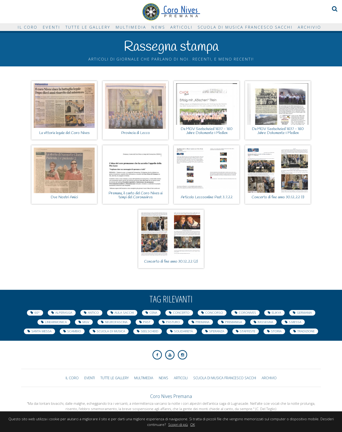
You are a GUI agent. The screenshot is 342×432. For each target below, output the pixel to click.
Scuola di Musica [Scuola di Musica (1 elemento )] (111, 331)
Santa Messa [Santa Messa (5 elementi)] (41, 331)
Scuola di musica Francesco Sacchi (245, 27)
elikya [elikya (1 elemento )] (276, 312)
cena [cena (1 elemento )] (153, 312)
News (158, 27)
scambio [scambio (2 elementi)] (74, 331)
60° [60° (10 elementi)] (37, 312)
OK (192, 424)
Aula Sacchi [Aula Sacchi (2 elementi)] (124, 312)
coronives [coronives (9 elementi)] (247, 312)
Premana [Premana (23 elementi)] (202, 322)
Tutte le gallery (87, 27)
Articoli (181, 27)
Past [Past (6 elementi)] (146, 322)
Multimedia (130, 27)
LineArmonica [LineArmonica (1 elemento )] (56, 322)
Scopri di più (178, 424)
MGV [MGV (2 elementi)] (85, 322)
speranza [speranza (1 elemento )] (216, 331)
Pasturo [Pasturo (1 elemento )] (173, 322)
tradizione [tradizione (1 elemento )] (306, 331)
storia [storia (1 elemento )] (276, 331)
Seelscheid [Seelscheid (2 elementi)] (149, 331)
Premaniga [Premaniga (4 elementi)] (233, 322)
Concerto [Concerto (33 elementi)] (181, 312)
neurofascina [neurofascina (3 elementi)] (116, 322)
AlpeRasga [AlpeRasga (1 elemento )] (63, 312)
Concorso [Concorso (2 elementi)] (214, 312)
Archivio (309, 27)
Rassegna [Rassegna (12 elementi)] (265, 322)
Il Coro (27, 27)
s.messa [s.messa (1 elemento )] (295, 322)
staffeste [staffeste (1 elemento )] (247, 331)
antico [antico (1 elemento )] (93, 312)
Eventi (51, 27)
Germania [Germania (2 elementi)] (304, 312)
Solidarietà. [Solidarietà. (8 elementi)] (183, 331)
